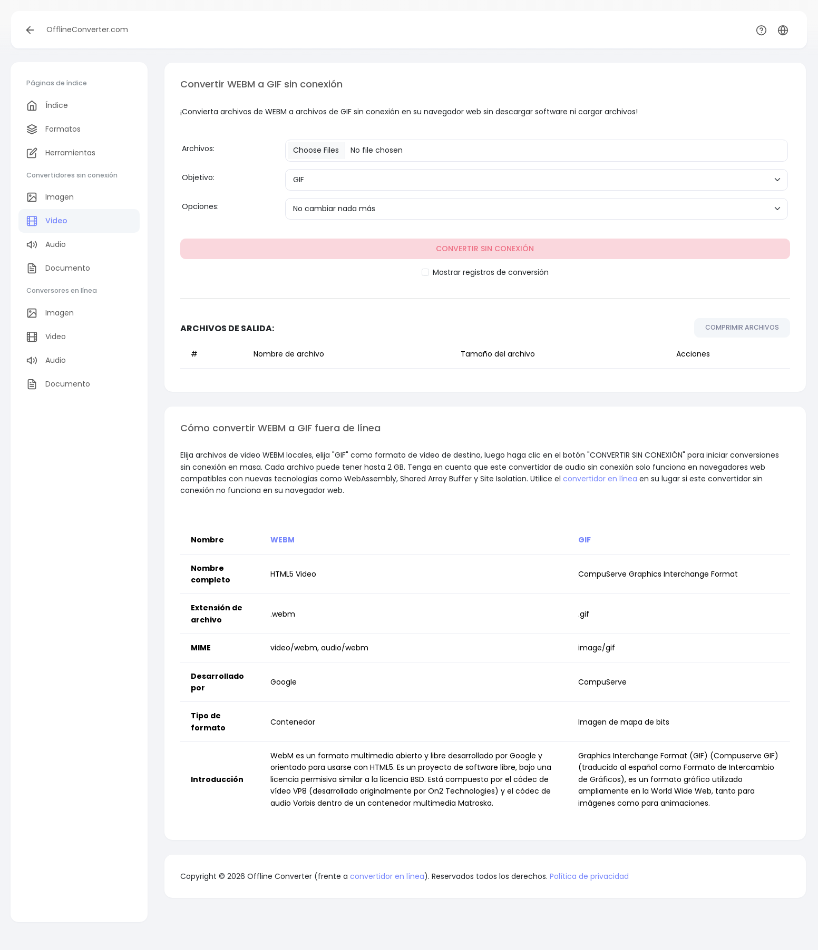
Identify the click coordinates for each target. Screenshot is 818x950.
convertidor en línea (600, 478)
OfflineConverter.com (87, 29)
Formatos (53, 129)
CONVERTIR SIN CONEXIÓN (485, 248)
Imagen (50, 197)
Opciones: (200, 206)
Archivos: (198, 148)
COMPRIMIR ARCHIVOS (742, 327)
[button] (782, 30)
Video (46, 220)
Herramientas (60, 153)
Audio (46, 244)
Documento (58, 268)
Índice (47, 105)
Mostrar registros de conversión (491, 272)
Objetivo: (198, 177)
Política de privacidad (589, 876)
